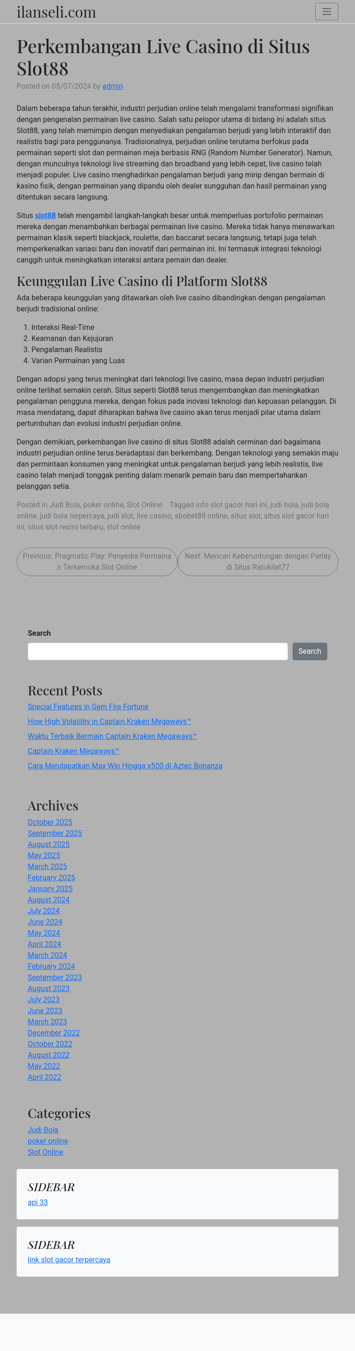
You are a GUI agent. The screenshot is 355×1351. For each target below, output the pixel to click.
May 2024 (44, 933)
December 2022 (54, 1032)
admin (113, 86)
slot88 (45, 215)
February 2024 (51, 966)
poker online (103, 504)
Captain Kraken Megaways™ (73, 751)
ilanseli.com (56, 11)
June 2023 (45, 1010)
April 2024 (44, 944)
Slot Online (144, 504)
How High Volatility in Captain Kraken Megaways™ (109, 721)
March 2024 (47, 955)
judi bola (284, 504)
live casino (154, 515)
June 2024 (45, 922)
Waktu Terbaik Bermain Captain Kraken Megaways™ (112, 736)
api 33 (38, 1202)
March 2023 (47, 1021)
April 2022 (44, 1077)
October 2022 (50, 1044)
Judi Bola (64, 504)
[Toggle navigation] (326, 12)
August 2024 (48, 899)
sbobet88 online (201, 515)
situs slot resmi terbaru (66, 527)
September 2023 (55, 977)
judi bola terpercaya (72, 515)
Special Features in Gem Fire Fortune (88, 706)
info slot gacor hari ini (231, 504)
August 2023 (48, 988)
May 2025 (44, 855)
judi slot (121, 515)
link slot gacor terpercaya (69, 1259)
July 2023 (44, 999)
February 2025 (51, 877)
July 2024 (44, 911)
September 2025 (55, 833)
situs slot (246, 515)
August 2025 (48, 844)
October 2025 (50, 822)
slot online (124, 527)
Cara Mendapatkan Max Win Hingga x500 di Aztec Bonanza (125, 765)
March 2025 (47, 866)
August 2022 (48, 1055)
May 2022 (44, 1066)
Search (39, 633)
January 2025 (50, 888)
